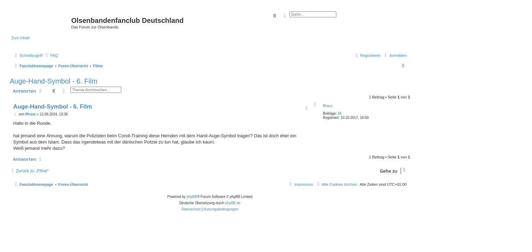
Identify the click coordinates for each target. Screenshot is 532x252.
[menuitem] (51, 55)
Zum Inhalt (20, 38)
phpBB (192, 197)
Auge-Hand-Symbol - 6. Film (53, 81)
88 (340, 113)
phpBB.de (232, 203)
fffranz (327, 106)
